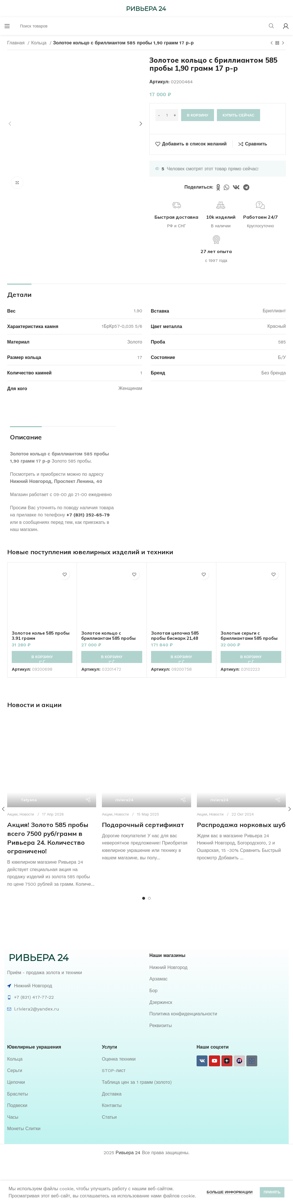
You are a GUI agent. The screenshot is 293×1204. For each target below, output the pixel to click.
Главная (16, 43)
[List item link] (217, 938)
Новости (26, 784)
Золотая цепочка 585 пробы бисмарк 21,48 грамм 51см (176, 638)
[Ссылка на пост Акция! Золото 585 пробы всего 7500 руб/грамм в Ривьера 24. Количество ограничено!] (51, 748)
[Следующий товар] (283, 43)
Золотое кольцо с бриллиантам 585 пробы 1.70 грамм (109, 638)
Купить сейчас (238, 115)
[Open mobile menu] (7, 26)
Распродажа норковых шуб (241, 750)
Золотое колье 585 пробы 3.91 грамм (42, 635)
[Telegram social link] (246, 187)
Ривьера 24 (128, 1123)
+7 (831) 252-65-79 (88, 515)
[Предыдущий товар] (271, 43)
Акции (12, 784)
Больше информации (229, 1192)
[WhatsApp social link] (226, 187)
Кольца (39, 43)
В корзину (197, 115)
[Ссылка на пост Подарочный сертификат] (146, 751)
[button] (42, 657)
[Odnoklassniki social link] (218, 187)
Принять (272, 1192)
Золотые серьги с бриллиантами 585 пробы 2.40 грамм (250, 638)
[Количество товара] (167, 115)
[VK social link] (236, 187)
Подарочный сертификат (143, 802)
